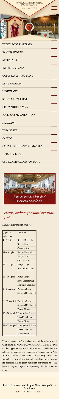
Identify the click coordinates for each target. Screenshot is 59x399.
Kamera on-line (12, 52)
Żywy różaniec (12, 83)
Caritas (7, 138)
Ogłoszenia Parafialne (17, 75)
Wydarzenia (10, 130)
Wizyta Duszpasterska (17, 44)
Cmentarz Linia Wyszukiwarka (22, 146)
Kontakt (39, 391)
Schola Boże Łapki (14, 99)
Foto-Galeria (11, 153)
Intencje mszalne (14, 67)
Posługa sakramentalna (18, 114)
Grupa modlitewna (15, 107)
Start (18, 391)
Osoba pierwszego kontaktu (21, 161)
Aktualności (10, 60)
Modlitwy (9, 122)
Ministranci (10, 91)
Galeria (27, 391)
